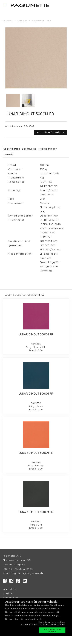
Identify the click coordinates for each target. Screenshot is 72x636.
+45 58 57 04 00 (23, 568)
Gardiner (8, 20)
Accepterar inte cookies (52, 622)
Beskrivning (29, 148)
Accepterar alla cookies (52, 630)
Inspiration (9, 589)
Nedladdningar (48, 148)
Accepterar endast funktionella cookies (43, 624)
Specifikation (12, 148)
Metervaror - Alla (41, 20)
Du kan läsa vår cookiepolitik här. (24, 619)
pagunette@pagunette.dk (27, 573)
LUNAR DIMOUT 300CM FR (36, 334)
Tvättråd (9, 154)
